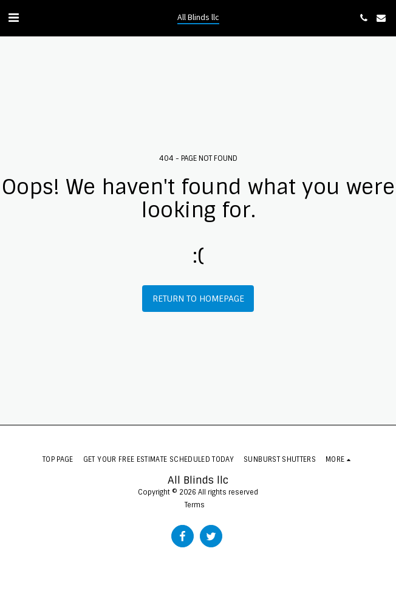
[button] (13, 17)
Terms (195, 505)
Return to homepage (198, 298)
